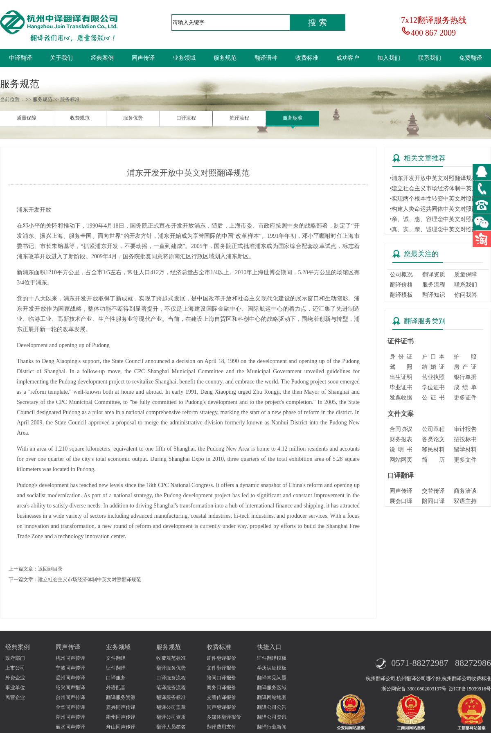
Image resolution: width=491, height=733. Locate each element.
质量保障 (26, 118)
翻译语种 (266, 58)
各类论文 (433, 439)
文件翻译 (116, 658)
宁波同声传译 (70, 668)
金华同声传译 (70, 707)
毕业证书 (401, 387)
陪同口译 (433, 501)
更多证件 (465, 398)
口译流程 (186, 118)
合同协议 (401, 429)
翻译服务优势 (171, 668)
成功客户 (347, 58)
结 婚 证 (433, 367)
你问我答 (465, 295)
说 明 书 (401, 450)
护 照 (465, 357)
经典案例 (102, 58)
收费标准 (306, 58)
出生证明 (401, 377)
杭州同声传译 (70, 658)
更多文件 (465, 460)
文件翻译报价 (221, 668)
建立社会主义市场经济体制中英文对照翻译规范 (89, 579)
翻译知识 (433, 295)
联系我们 (429, 58)
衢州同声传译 (120, 717)
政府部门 (15, 658)
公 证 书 (433, 398)
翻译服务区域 (271, 687)
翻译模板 (401, 295)
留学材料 (465, 450)
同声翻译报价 (221, 707)
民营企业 (15, 697)
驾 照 (401, 367)
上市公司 (15, 668)
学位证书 (433, 387)
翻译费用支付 (221, 727)
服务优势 (133, 118)
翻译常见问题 (271, 678)
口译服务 (116, 678)
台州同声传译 (70, 697)
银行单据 (465, 377)
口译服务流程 (171, 678)
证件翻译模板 (271, 658)
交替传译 (433, 491)
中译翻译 (20, 58)
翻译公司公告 (271, 707)
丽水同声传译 (70, 727)
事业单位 (15, 687)
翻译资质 (433, 274)
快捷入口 (269, 647)
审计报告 (465, 429)
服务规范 (225, 58)
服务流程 (433, 285)
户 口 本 (433, 357)
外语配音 (116, 687)
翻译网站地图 (271, 697)
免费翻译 (470, 58)
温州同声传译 (70, 678)
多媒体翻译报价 (224, 717)
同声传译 (143, 58)
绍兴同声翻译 (70, 687)
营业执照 (433, 377)
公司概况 (401, 274)
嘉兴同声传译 (120, 707)
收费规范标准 (171, 658)
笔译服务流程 (171, 687)
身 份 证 (401, 357)
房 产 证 (465, 367)
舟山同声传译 (120, 727)
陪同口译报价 (221, 678)
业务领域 (184, 58)
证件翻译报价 (221, 658)
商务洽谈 (465, 491)
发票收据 (401, 398)
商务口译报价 (221, 687)
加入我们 (388, 58)
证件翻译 (116, 668)
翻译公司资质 (171, 717)
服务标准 (292, 118)
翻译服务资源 (120, 697)
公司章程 (433, 429)
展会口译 (401, 501)
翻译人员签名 (171, 727)
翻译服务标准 (171, 697)
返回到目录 (50, 569)
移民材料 (433, 450)
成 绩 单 (465, 387)
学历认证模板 (271, 668)
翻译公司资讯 (271, 717)
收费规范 (80, 118)
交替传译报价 (221, 697)
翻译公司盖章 (171, 707)
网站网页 (401, 460)
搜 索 (317, 22)
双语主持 (465, 501)
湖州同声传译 (70, 717)
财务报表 (401, 439)
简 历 (433, 460)
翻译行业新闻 (271, 727)
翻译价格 (401, 285)
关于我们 (61, 58)
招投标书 (465, 439)
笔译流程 (239, 118)
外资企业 (15, 678)
